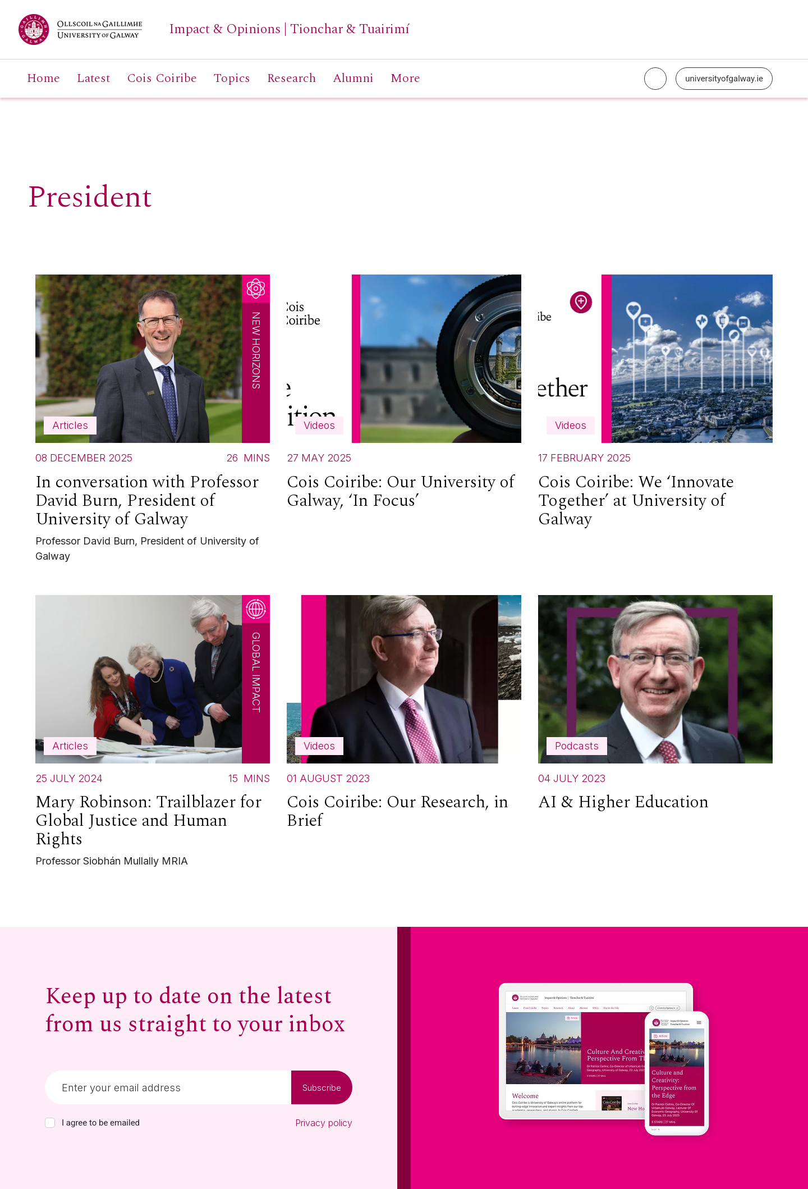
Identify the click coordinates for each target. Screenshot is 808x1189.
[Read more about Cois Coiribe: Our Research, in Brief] (404, 717)
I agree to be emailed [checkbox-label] (101, 1123)
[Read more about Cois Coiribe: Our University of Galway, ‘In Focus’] (404, 397)
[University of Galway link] (214, 29)
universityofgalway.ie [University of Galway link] (724, 79)
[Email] (168, 1087)
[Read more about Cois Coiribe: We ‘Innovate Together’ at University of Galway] (655, 406)
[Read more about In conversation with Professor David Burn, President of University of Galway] (152, 421)
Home (43, 78)
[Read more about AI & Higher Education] (655, 708)
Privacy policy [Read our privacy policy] (323, 1122)
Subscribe (321, 1087)
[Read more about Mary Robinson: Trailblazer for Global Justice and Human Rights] (152, 734)
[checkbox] (50, 1123)
